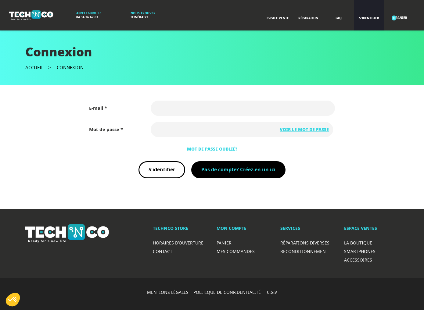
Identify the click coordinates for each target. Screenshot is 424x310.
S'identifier (162, 169)
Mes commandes (236, 251)
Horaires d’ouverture (178, 243)
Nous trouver (143, 13)
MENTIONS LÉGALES (168, 292)
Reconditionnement (304, 251)
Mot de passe (104, 129)
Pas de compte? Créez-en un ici (238, 169)
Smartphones (359, 251)
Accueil (34, 67)
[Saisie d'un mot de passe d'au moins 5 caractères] (242, 129)
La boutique (358, 243)
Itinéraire (140, 17)
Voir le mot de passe (304, 130)
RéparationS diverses (304, 243)
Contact (162, 251)
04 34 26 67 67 (87, 17)
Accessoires (358, 260)
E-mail (97, 108)
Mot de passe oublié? (212, 149)
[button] (12, 299)
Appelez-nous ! (88, 13)
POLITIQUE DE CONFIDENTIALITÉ (227, 292)
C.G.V (272, 292)
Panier (224, 243)
